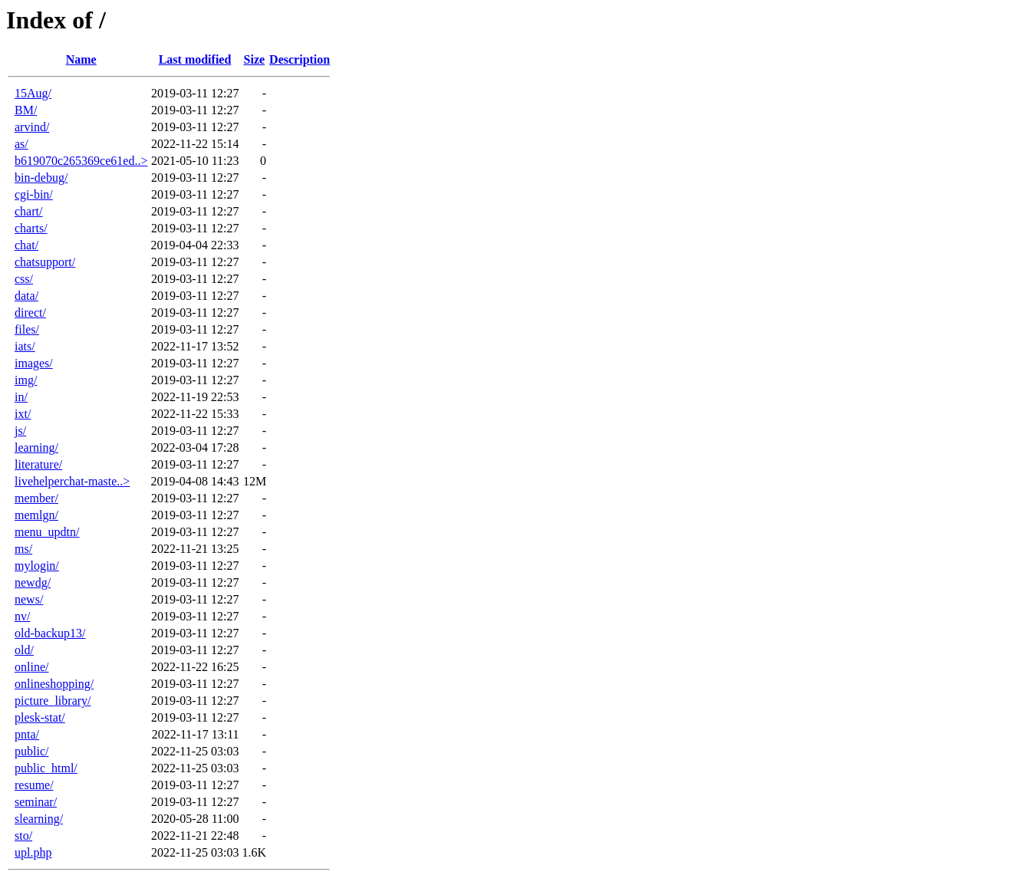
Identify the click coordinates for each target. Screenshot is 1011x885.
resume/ (34, 784)
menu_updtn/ (47, 531)
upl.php (33, 852)
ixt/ (23, 413)
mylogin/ (37, 565)
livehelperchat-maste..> (72, 481)
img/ (26, 380)
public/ (31, 751)
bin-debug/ (41, 177)
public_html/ (46, 768)
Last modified (195, 59)
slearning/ (39, 818)
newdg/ (33, 582)
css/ (24, 278)
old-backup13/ (50, 633)
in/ (21, 396)
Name (81, 59)
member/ (36, 498)
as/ (21, 143)
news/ (29, 599)
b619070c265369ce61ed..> (81, 160)
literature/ (38, 464)
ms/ (23, 548)
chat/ (26, 245)
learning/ (36, 447)
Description (299, 59)
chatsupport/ (45, 261)
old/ (24, 649)
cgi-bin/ (34, 194)
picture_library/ (53, 700)
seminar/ (36, 801)
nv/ (22, 616)
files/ (27, 329)
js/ (20, 430)
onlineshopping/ (54, 683)
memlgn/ (36, 514)
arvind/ (32, 126)
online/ (31, 666)
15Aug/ (33, 93)
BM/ (26, 110)
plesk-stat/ (40, 717)
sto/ (23, 835)
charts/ (31, 228)
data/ (26, 295)
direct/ (30, 312)
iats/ (25, 346)
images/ (34, 363)
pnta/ (27, 734)
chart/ (28, 211)
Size (254, 59)
